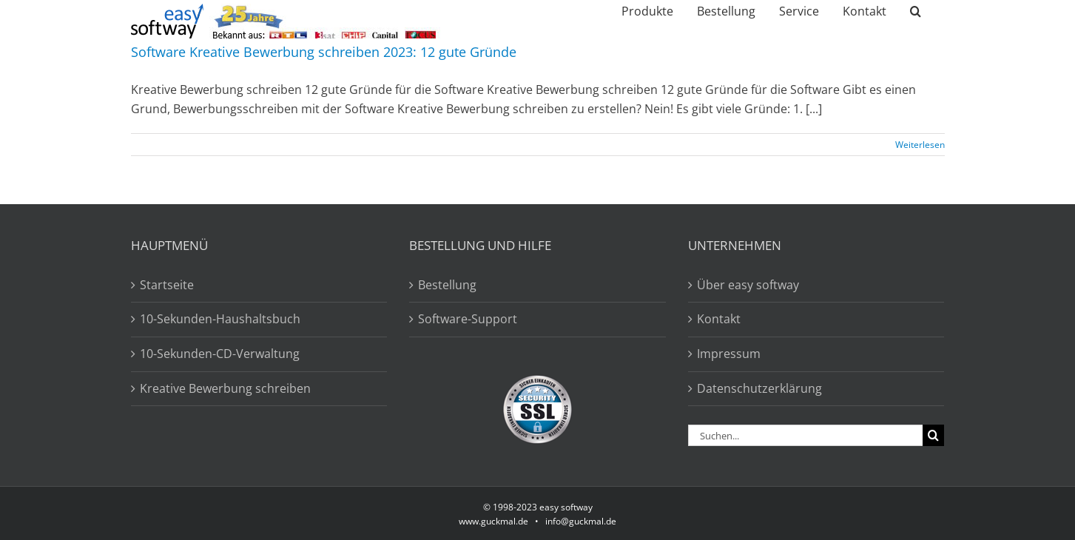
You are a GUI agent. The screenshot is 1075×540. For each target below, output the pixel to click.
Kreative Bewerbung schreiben (225, 388)
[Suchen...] (805, 435)
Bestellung (447, 285)
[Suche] (933, 435)
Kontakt (719, 319)
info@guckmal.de (580, 521)
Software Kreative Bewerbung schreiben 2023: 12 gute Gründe (323, 52)
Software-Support (467, 319)
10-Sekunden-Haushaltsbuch (220, 319)
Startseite (167, 285)
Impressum (729, 353)
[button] (915, 11)
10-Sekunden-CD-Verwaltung (220, 353)
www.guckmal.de (493, 521)
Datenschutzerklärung (759, 388)
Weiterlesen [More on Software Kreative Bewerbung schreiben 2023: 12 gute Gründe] (920, 144)
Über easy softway (748, 285)
